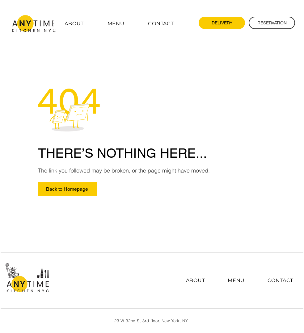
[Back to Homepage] (67, 189)
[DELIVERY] (222, 23)
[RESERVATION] (272, 23)
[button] (116, 24)
